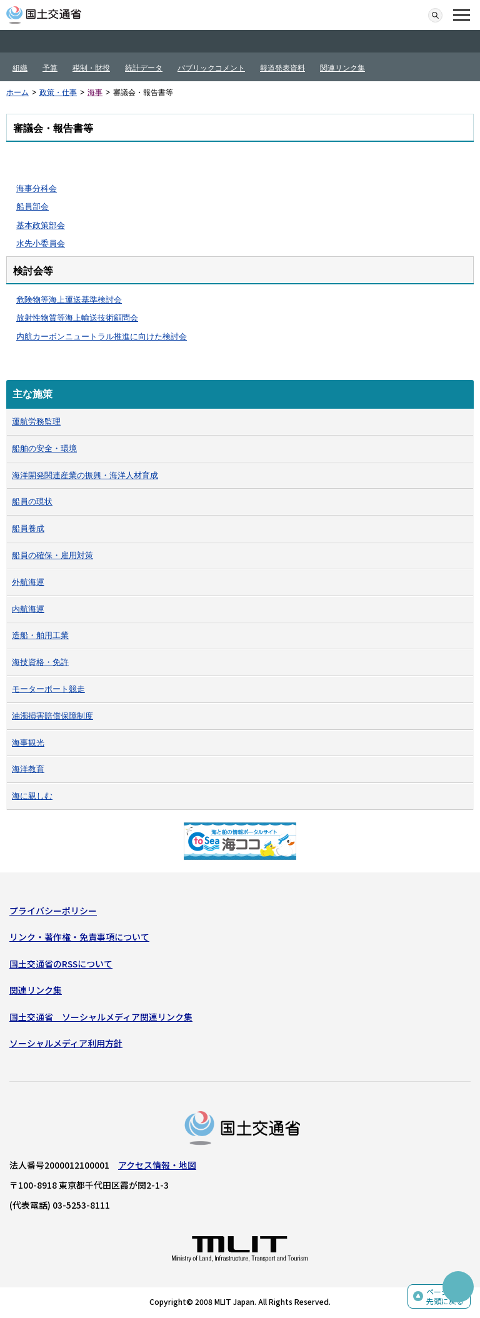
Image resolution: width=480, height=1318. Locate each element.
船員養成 (28, 528)
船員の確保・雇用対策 (52, 555)
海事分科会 (36, 188)
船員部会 (32, 206)
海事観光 (28, 742)
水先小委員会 (40, 243)
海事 (95, 92)
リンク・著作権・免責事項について (79, 937)
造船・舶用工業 (40, 635)
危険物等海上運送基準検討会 (69, 299)
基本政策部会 (40, 225)
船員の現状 (32, 501)
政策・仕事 (58, 92)
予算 (50, 68)
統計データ (143, 68)
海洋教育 (28, 769)
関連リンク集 (342, 68)
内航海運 (28, 609)
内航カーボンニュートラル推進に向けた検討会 (101, 336)
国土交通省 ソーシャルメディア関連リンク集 (100, 1017)
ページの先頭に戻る (445, 1296)
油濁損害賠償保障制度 (52, 716)
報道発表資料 (282, 68)
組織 (20, 68)
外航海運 (28, 582)
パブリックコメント (211, 68)
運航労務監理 (36, 421)
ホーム (17, 92)
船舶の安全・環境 (44, 448)
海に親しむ (32, 796)
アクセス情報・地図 (157, 1165)
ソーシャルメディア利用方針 (65, 1043)
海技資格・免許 (40, 662)
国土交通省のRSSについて (60, 963)
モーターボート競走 (48, 689)
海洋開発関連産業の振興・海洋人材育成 (85, 475)
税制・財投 (91, 68)
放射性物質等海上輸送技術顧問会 (77, 317)
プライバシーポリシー (53, 910)
